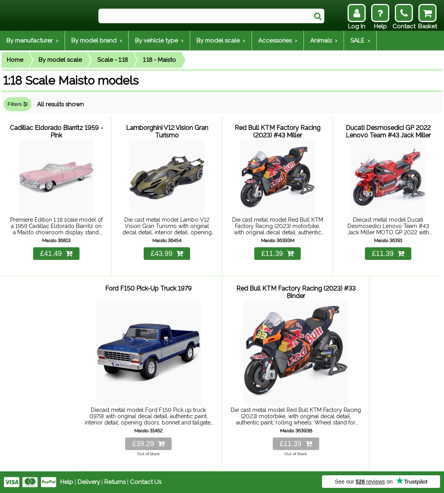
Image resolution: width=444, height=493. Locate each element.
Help (66, 482)
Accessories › (277, 40)
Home (15, 59)
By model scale (60, 59)
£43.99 (167, 254)
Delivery (89, 482)
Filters (17, 104)
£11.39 (277, 254)
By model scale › (220, 40)
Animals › (323, 40)
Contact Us (145, 482)
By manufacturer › (32, 40)
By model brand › (96, 40)
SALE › (360, 40)
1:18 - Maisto (159, 59)
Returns (115, 482)
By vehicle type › (159, 40)
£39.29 (148, 444)
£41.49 (56, 254)
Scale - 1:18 (112, 59)
